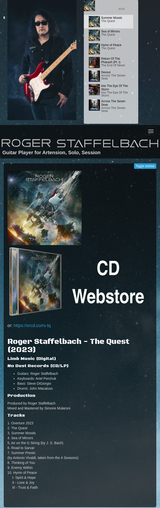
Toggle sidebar (145, 166)
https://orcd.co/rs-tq (32, 325)
